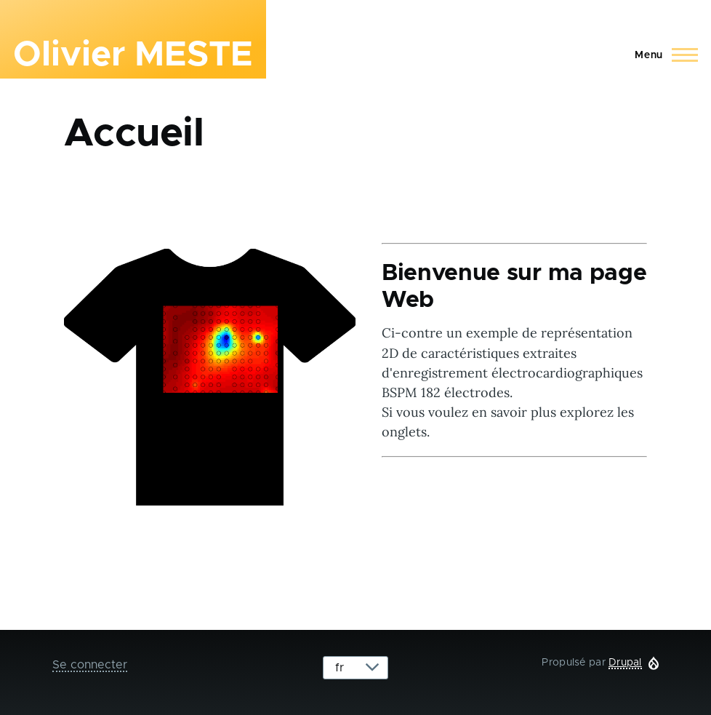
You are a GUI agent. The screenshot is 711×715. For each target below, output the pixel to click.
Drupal (625, 663)
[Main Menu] (662, 55)
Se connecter (89, 665)
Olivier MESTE (133, 55)
